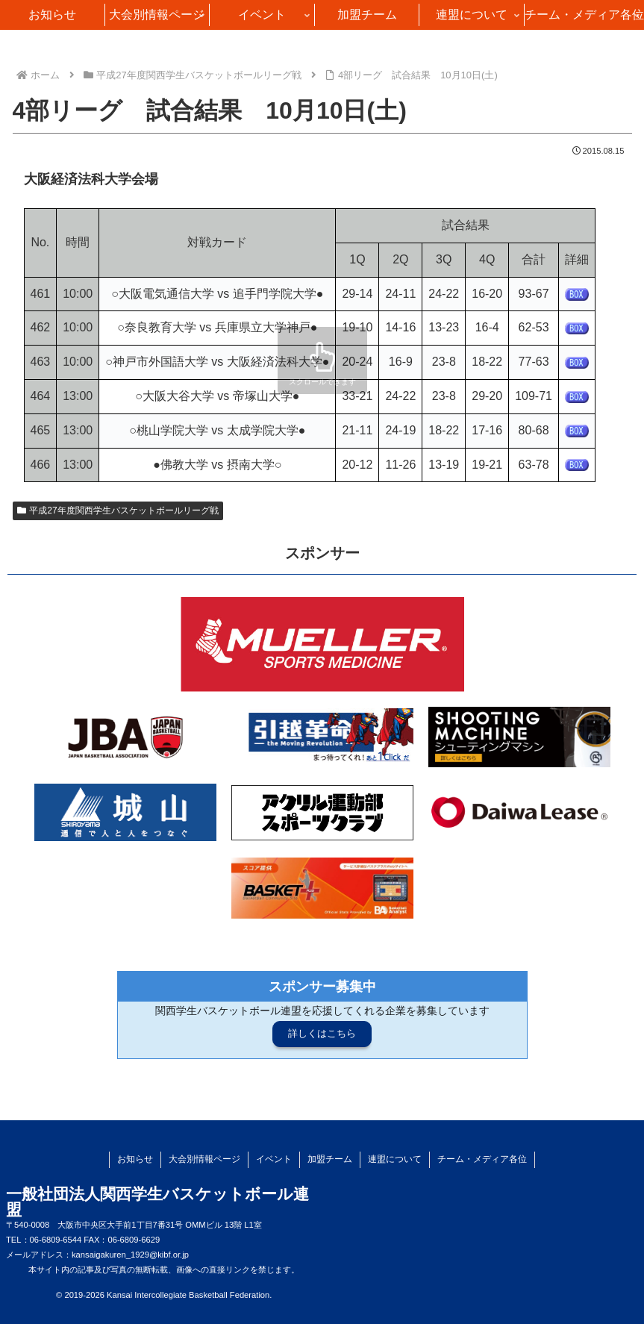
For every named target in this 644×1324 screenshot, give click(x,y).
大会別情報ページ (204, 1159)
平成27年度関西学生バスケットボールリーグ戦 (118, 510)
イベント (274, 1159)
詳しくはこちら (322, 1033)
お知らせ (135, 1159)
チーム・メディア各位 (482, 1159)
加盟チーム (329, 1159)
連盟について (395, 1159)
